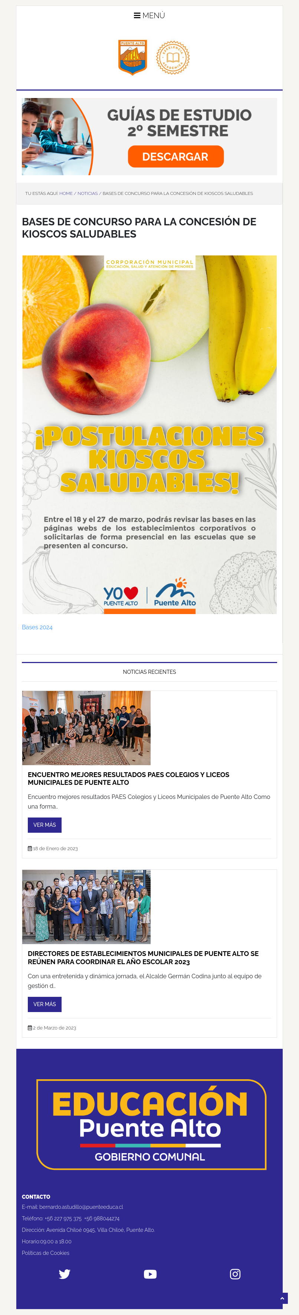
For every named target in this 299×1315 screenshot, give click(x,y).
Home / (67, 193)
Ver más (44, 825)
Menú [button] (149, 15)
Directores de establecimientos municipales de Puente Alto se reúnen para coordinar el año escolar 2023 (143, 958)
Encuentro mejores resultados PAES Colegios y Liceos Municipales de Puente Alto (128, 779)
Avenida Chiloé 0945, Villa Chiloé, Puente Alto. (100, 1230)
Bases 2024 (37, 627)
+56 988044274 (101, 1218)
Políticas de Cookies (45, 1253)
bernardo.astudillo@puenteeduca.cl (81, 1207)
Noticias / (89, 193)
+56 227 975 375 (63, 1218)
